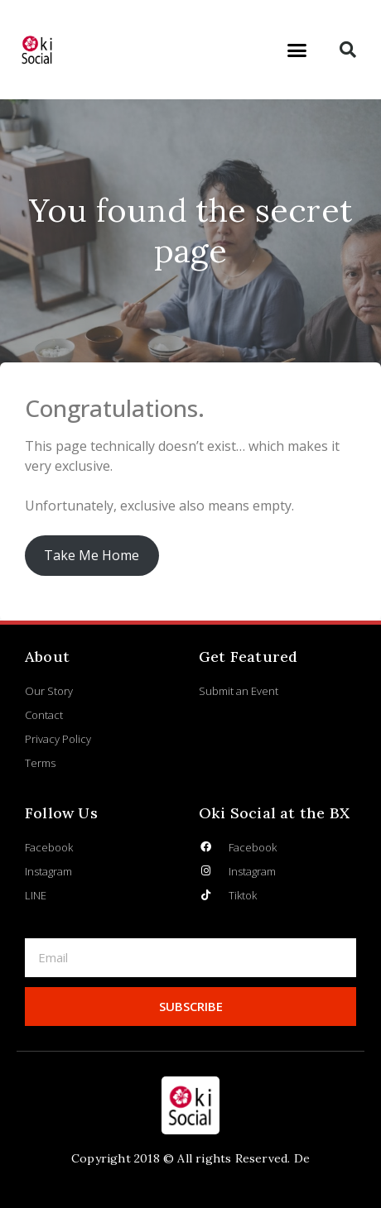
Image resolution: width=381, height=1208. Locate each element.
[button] (297, 49)
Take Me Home (91, 555)
